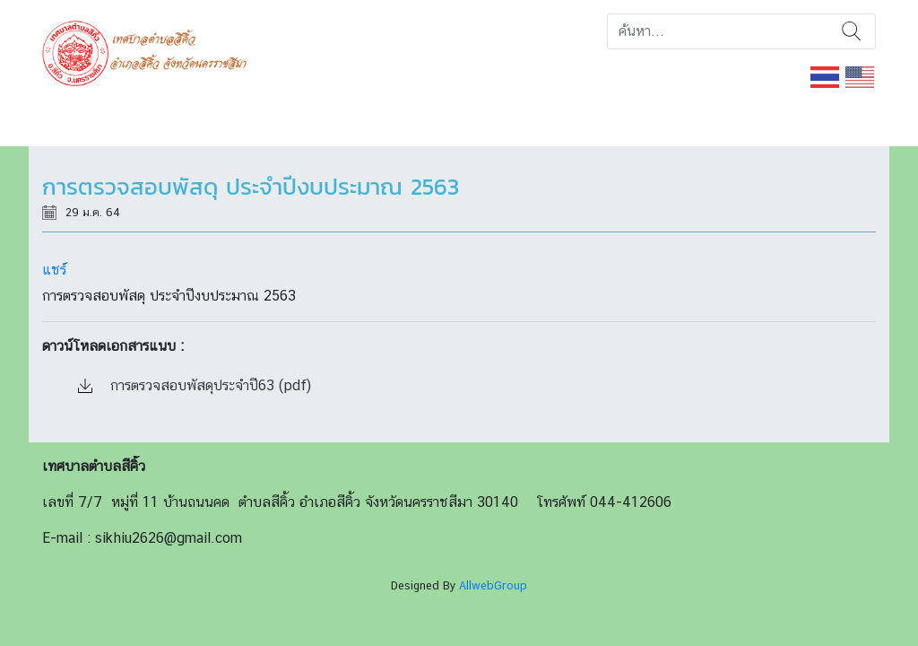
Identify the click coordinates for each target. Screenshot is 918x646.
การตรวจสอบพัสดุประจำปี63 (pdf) (194, 385)
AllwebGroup (493, 585)
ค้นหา (851, 31)
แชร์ (54, 269)
